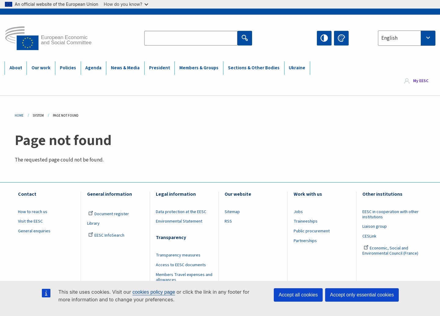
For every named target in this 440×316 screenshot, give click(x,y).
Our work (40, 68)
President (159, 68)
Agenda (93, 68)
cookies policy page (153, 292)
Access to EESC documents (181, 265)
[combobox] (406, 38)
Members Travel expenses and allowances (184, 277)
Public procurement (312, 231)
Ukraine (297, 68)
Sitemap (232, 212)
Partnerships (305, 241)
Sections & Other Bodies (254, 68)
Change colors (341, 38)
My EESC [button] (420, 81)
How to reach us (32, 212)
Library (93, 223)
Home (19, 115)
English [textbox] (389, 38)
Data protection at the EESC (181, 212)
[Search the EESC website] (190, 38)
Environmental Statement (179, 221)
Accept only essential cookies (362, 294)
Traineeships (305, 221)
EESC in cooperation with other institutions (390, 214)
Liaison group (374, 226)
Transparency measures (178, 255)
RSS (228, 221)
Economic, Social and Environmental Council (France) (390, 250)
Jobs (298, 212)
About (15, 68)
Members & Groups (198, 68)
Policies (68, 68)
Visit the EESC (30, 221)
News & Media (125, 68)
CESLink (369, 236)
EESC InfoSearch (106, 235)
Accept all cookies (298, 294)
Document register (108, 214)
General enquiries (34, 231)
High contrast (324, 38)
